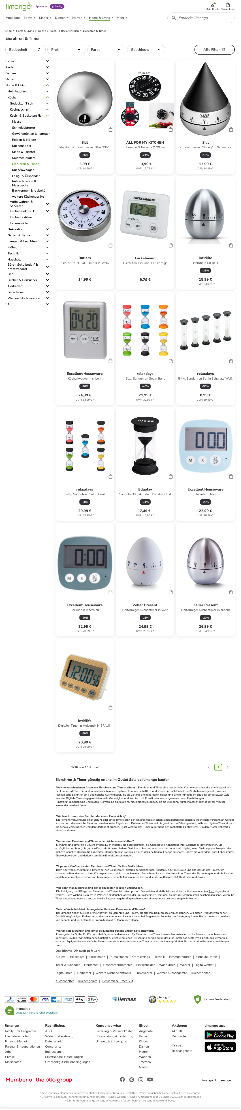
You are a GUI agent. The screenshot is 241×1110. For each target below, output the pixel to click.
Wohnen (145, 1059)
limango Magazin (17, 1044)
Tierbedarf (15, 288)
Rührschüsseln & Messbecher (24, 185)
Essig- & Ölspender (26, 178)
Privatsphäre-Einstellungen (64, 1059)
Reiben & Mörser (24, 142)
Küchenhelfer (21, 148)
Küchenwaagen (23, 172)
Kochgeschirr (19, 112)
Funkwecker (143, 975)
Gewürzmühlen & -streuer (31, 136)
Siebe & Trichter (23, 154)
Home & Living (15, 87)
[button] (228, 7)
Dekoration (15, 231)
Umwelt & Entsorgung (111, 1044)
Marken (144, 1069)
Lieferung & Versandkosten (115, 1033)
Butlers (60, 959)
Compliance (53, 1049)
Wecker (185, 967)
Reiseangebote (182, 1053)
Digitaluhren (64, 975)
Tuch (211, 893)
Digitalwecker (204, 967)
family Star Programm (20, 1033)
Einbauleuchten (206, 959)
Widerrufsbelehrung (59, 1038)
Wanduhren (167, 967)
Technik (13, 256)
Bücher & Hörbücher (22, 282)
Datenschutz (54, 1044)
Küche (12, 100)
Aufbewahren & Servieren (21, 206)
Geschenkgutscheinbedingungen (67, 1064)
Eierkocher (91, 967)
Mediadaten (13, 1064)
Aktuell (177, 1033)
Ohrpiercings (141, 959)
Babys (9, 63)
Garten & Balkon (20, 237)
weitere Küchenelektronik (113, 975)
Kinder (10, 69)
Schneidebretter (23, 130)
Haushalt (14, 262)
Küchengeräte (87, 983)
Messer (17, 124)
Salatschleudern (24, 160)
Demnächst (180, 1038)
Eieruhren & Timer (25, 166)
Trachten (145, 1064)
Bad (10, 276)
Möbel (12, 250)
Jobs (8, 1054)
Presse (10, 1059)
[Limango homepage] (18, 7)
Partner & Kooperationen (22, 1049)
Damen (10, 75)
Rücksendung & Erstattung (114, 1038)
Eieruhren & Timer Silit (117, 983)
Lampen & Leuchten (22, 243)
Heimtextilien (17, 94)
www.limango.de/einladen (185, 1099)
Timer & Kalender (67, 967)
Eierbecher (84, 975)
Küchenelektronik (22, 213)
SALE (9, 306)
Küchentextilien (21, 219)
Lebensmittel (19, 225)
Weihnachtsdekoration (24, 300)
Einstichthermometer (117, 967)
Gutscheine (16, 294)
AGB (48, 1033)
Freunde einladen (17, 1038)
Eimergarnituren (180, 959)
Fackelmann (97, 959)
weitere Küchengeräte (28, 199)
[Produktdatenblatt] (84, 119)
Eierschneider (145, 967)
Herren (10, 81)
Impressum (53, 1054)
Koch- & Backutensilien (26, 118)
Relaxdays (77, 959)
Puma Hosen (119, 959)
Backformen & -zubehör (29, 193)
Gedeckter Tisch (21, 106)
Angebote (146, 1033)
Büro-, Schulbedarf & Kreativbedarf (23, 269)
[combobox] (201, 20)
